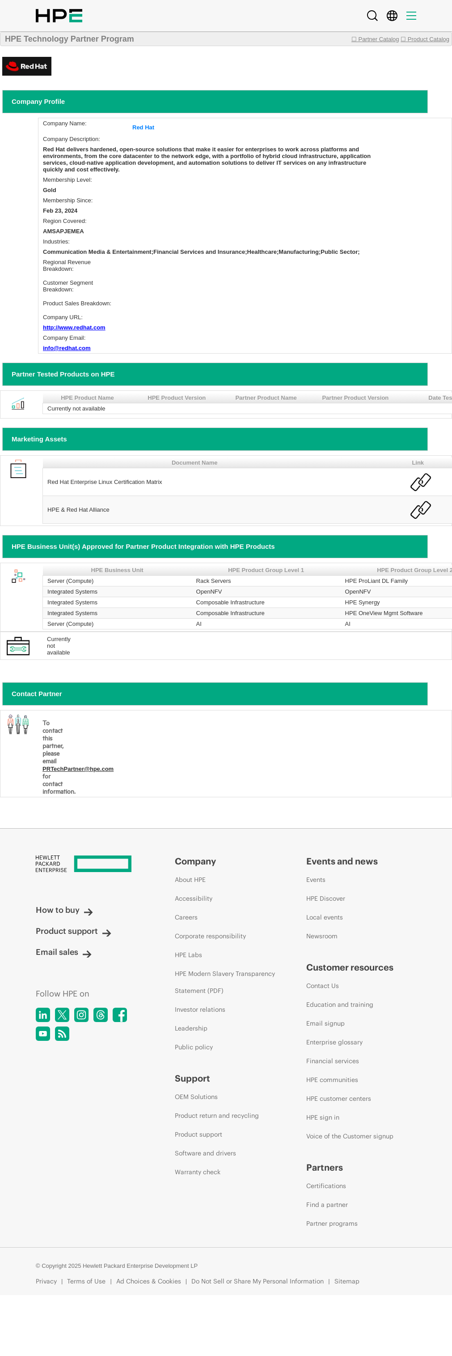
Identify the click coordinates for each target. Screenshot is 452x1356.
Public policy (194, 1047)
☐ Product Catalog (425, 39)
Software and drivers (205, 1153)
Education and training (339, 1005)
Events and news (342, 861)
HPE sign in (322, 1117)
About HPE (190, 880)
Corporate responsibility (210, 936)
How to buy (64, 910)
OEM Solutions (196, 1097)
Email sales (64, 952)
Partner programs (332, 1223)
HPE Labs (188, 955)
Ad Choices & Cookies (148, 1281)
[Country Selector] (392, 15)
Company (195, 861)
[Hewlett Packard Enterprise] (88, 864)
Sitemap (346, 1281)
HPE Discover (325, 898)
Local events (324, 917)
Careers (186, 917)
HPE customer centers (338, 1099)
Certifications (326, 1186)
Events (315, 880)
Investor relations (200, 1009)
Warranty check (197, 1172)
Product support (73, 931)
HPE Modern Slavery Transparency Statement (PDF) (225, 982)
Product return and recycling (217, 1116)
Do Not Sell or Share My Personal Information (257, 1281)
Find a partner (327, 1205)
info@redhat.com (67, 348)
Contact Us (322, 986)
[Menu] (411, 15)
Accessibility (193, 898)
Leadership (191, 1028)
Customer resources (349, 967)
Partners (324, 1167)
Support (192, 1078)
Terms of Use (86, 1281)
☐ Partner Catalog (375, 39)
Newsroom (322, 936)
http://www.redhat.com (74, 327)
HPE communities (332, 1080)
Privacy (46, 1281)
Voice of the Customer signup (349, 1136)
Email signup (325, 1023)
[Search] (372, 15)
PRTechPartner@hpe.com (78, 769)
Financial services (332, 1061)
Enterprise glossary (334, 1042)
